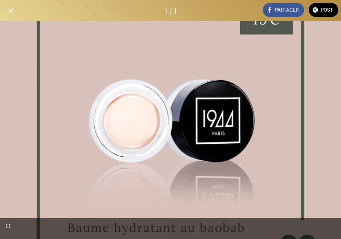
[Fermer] (11, 11)
